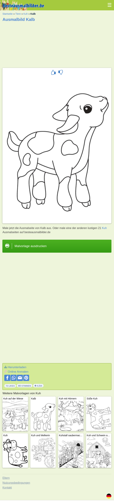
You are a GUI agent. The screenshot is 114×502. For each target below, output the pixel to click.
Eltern (6, 477)
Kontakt (7, 487)
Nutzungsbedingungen (16, 482)
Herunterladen (17, 367)
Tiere (18, 13)
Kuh (25, 13)
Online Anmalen (18, 371)
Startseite (7, 13)
